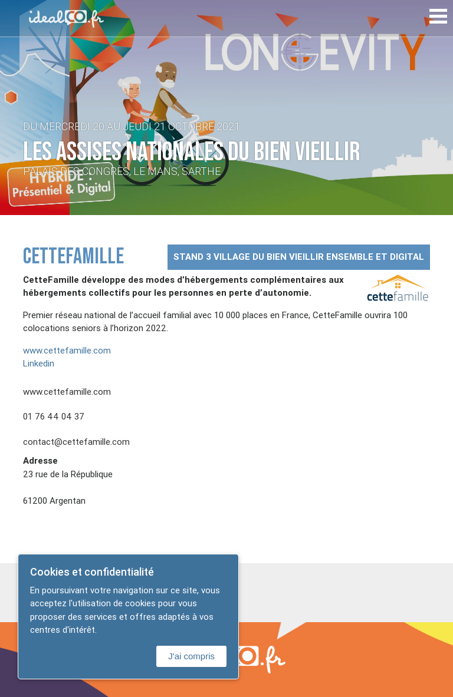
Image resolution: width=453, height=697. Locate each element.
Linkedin (38, 363)
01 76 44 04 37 (53, 416)
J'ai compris (191, 656)
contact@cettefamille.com (76, 441)
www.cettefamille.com (67, 350)
